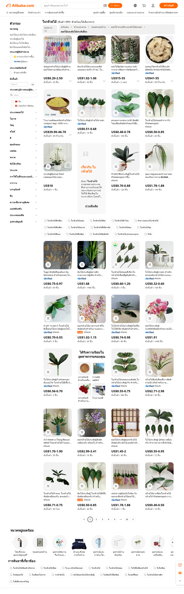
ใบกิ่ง (148, 234)
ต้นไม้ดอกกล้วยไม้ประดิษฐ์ (82, 574)
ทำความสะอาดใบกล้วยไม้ (146, 220)
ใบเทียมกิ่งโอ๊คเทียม (109, 574)
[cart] (144, 6)
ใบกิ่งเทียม (159, 568)
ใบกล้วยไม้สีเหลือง (53, 220)
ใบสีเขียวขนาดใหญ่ (19, 581)
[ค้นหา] (115, 5)
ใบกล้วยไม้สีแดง (52, 234)
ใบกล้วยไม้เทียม (98, 220)
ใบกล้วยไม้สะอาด (76, 227)
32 (127, 519)
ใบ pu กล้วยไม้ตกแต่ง (72, 568)
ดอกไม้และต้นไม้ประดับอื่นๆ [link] (74, 31)
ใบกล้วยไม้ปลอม (76, 220)
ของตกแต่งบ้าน (98, 27)
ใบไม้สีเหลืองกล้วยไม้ (138, 568)
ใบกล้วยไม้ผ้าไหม (120, 220)
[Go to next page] (133, 519)
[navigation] (23, 270)
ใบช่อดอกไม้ (16, 574)
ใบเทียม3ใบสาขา (37, 574)
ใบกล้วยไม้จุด (144, 227)
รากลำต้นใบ (58, 574)
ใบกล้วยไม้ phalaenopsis (127, 234)
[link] (180, 565)
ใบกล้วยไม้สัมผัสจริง (99, 234)
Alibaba (65, 27)
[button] (105, 5)
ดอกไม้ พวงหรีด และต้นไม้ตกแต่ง (126, 27)
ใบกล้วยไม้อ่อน (123, 227)
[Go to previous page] (84, 519)
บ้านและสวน (80, 27)
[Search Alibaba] (72, 5)
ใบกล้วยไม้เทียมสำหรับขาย (22, 568)
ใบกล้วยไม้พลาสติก (153, 574)
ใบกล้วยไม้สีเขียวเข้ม (100, 227)
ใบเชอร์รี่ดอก (131, 574)
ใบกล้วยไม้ (94, 568)
